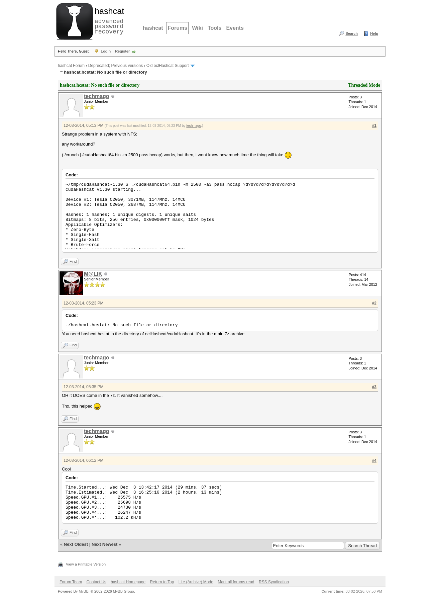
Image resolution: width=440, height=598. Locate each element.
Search (351, 33)
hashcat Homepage (128, 582)
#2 (374, 303)
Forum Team (71, 582)
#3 (374, 387)
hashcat (153, 28)
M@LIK (93, 274)
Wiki (197, 28)
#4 (374, 460)
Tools (214, 28)
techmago (96, 96)
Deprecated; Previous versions (115, 65)
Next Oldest (76, 544)
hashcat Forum (71, 65)
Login (106, 51)
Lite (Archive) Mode (196, 582)
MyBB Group (123, 591)
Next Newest (104, 544)
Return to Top (162, 582)
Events (234, 28)
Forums (177, 28)
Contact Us (96, 582)
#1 (374, 125)
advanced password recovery (108, 20)
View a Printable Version (86, 564)
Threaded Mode (364, 85)
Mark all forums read (236, 582)
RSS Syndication (274, 582)
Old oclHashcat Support (167, 65)
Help (374, 33)
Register (122, 51)
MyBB (83, 591)
